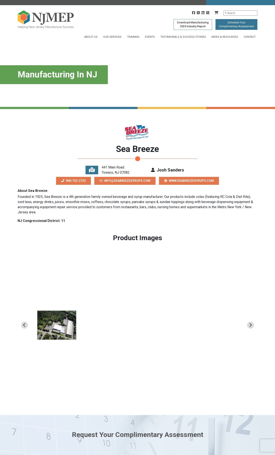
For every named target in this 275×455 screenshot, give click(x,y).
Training (133, 36)
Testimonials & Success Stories (183, 36)
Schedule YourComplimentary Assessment (236, 24)
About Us (91, 36)
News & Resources (225, 36)
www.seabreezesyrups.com (189, 180)
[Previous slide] (24, 325)
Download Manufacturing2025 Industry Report (193, 24)
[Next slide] (250, 325)
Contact (250, 36)
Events (150, 36)
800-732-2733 (73, 180)
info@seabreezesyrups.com (124, 180)
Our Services (112, 36)
